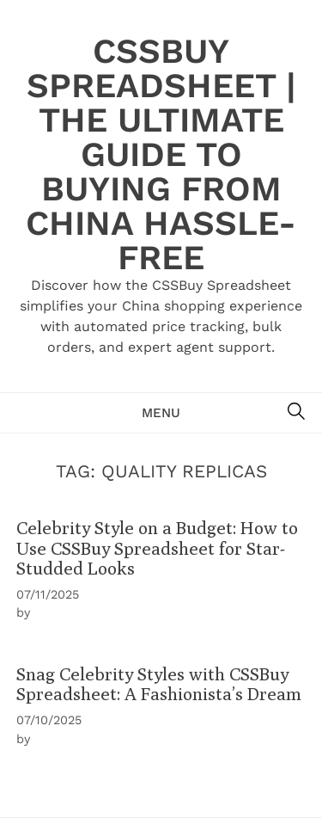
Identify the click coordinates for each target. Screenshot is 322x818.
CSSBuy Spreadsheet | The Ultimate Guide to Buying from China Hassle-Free (161, 154)
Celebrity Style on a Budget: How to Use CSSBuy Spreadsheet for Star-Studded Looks (157, 548)
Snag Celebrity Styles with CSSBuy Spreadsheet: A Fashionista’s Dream (158, 683)
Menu (161, 413)
